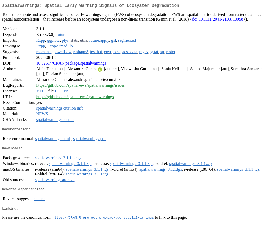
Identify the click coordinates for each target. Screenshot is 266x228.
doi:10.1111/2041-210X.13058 (217, 20)
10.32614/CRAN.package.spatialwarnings (71, 64)
